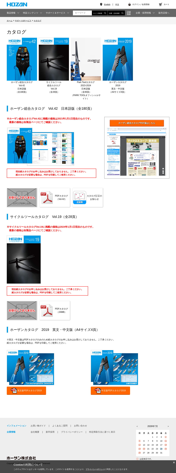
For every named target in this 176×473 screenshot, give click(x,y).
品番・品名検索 (116, 13)
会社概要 (35, 432)
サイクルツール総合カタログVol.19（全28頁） (54, 65)
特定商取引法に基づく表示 (102, 432)
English (107, 4)
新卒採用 (50, 432)
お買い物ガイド (38, 426)
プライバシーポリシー (72, 432)
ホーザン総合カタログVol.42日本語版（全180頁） (22, 65)
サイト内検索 (99, 13)
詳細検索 (129, 13)
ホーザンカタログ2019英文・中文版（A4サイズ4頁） (118, 65)
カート (166, 4)
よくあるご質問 (59, 426)
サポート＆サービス (55, 13)
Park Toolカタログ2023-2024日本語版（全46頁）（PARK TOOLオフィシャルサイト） (86, 69)
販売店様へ (164, 13)
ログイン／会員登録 (140, 4)
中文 (117, 4)
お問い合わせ (80, 426)
